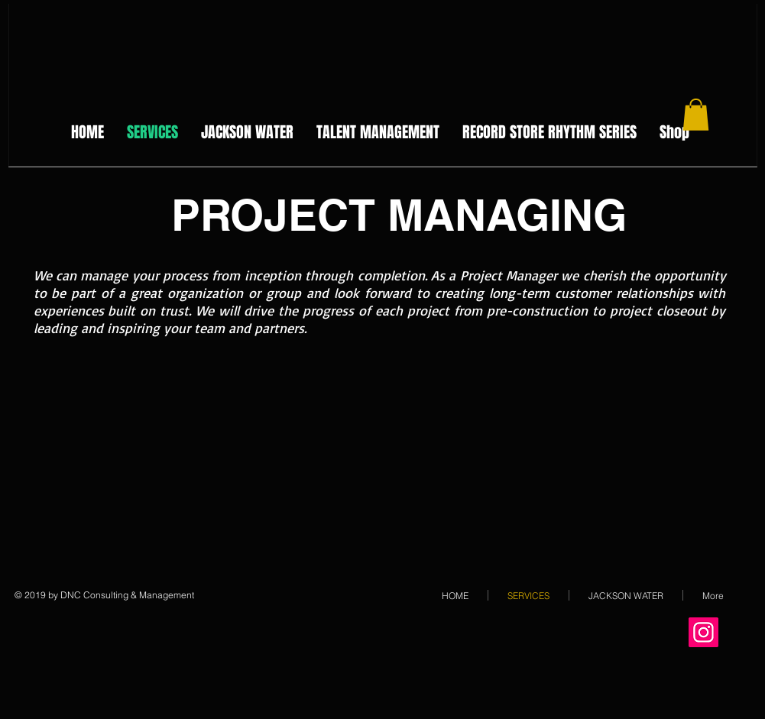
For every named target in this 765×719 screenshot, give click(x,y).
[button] (695, 115)
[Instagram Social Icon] (703, 632)
